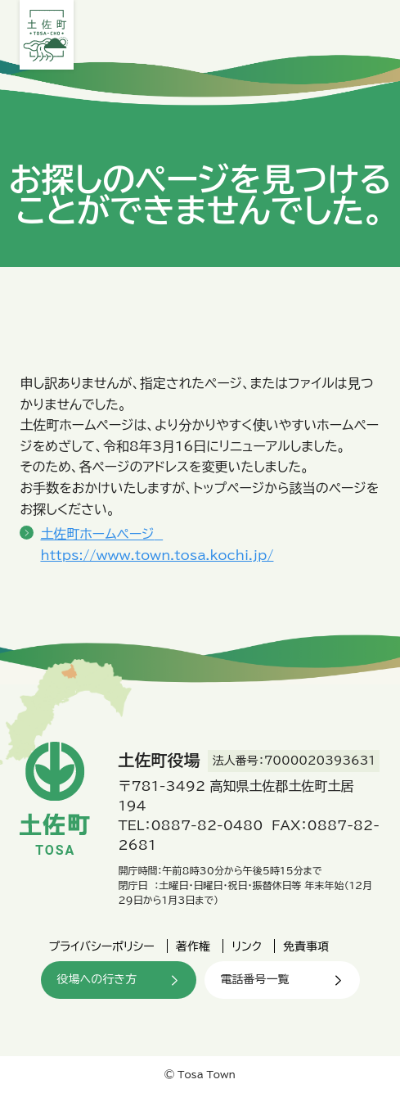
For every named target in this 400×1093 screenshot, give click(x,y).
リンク (246, 946)
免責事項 (306, 946)
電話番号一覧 (255, 979)
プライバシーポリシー (102, 946)
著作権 (193, 946)
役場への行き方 (97, 979)
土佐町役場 (47, 35)
